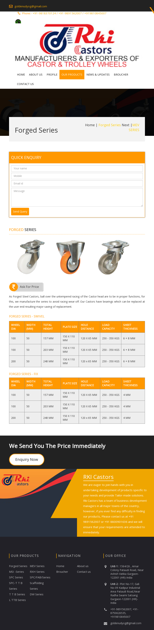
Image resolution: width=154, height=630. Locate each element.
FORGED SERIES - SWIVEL (27, 316)
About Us (35, 74)
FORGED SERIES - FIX (23, 374)
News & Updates (98, 74)
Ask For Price (29, 286)
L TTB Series (17, 600)
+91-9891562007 (70, 13)
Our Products (72, 74)
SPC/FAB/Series (40, 577)
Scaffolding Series (37, 585)
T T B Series (17, 594)
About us (83, 566)
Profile (52, 74)
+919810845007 (95, 13)
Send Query (20, 211)
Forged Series (18, 566)
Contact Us (25, 84)
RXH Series (37, 571)
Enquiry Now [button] (26, 459)
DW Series (36, 594)
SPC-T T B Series (15, 585)
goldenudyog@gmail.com (31, 6)
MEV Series (37, 566)
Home (21, 74)
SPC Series (16, 577)
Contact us (84, 571)
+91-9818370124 (44, 13)
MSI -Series (16, 571)
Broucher (121, 74)
